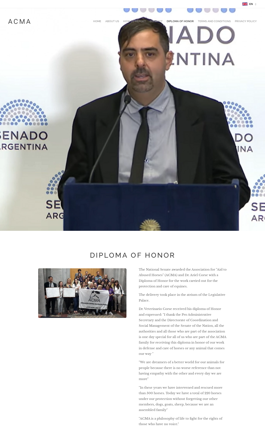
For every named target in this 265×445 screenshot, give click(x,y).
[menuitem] (232, 21)
